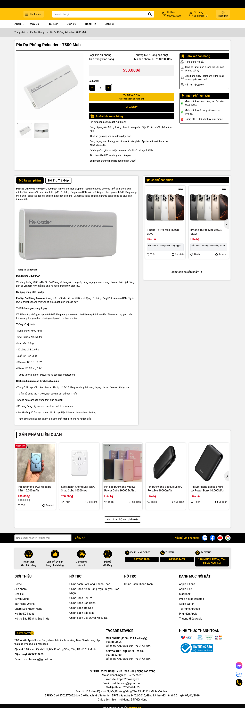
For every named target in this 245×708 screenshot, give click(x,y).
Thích (151, 254)
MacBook (185, 594)
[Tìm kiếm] (160, 14)
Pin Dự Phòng (52, 282)
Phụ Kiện (53, 24)
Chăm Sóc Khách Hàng (28, 608)
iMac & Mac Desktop (191, 598)
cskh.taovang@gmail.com (38, 659)
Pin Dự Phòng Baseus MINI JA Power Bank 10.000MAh (207, 488)
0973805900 (142, 559)
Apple (18, 24)
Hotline (181, 14)
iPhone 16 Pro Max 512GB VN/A (163, 308)
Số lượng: (94, 81)
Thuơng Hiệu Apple (190, 618)
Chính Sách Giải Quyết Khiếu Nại (88, 617)
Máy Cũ (35, 24)
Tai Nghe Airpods (189, 608)
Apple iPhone (187, 584)
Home (18, 584)
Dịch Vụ (72, 24)
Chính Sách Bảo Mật (81, 612)
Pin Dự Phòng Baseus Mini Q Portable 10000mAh (165, 488)
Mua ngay (132, 107)
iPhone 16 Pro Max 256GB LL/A (163, 231)
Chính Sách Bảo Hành (82, 603)
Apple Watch (186, 603)
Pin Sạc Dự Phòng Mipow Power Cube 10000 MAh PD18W (119, 489)
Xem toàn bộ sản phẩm (187, 345)
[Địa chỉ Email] (51, 537)
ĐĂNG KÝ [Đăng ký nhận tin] (80, 537)
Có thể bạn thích (159, 180)
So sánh (178, 254)
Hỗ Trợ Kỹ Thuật (24, 613)
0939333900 (36, 654)
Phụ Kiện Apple (188, 613)
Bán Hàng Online (24, 603)
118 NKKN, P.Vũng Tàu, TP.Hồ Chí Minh (212, 561)
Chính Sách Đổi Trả (80, 598)
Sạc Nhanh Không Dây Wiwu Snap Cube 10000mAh (78, 488)
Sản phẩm (20, 589)
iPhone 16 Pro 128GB (203, 306)
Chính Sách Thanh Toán (138, 584)
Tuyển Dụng (21, 598)
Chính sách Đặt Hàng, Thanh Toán (89, 584)
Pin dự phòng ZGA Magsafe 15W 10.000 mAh (34, 488)
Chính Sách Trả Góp (81, 608)
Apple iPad (185, 589)
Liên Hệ (109, 24)
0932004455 (177, 559)
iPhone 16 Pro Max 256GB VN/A (206, 231)
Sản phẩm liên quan (40, 434)
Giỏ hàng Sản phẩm (204, 14)
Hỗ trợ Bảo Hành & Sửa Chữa (31, 618)
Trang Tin (91, 24)
